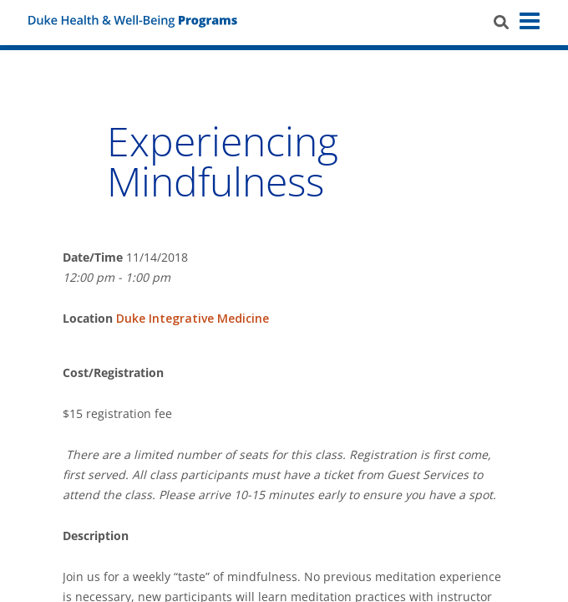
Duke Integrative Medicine (192, 318)
